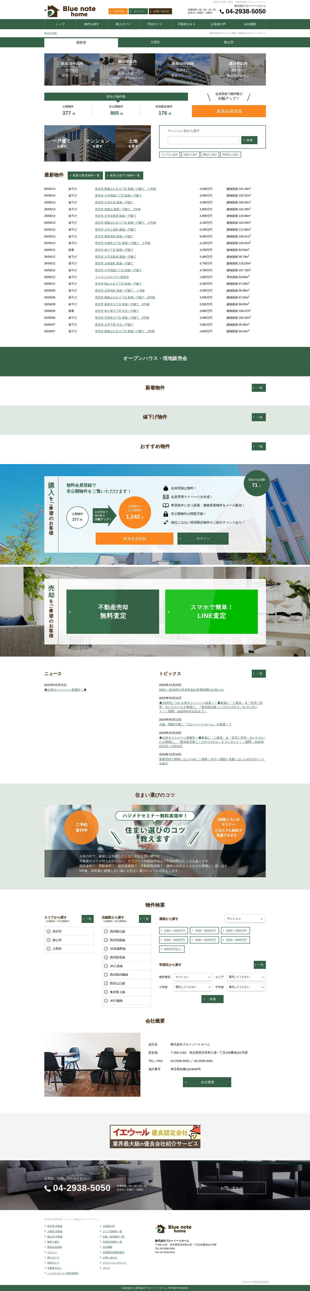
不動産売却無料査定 (113, 1252)
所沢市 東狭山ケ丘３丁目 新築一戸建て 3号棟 (125, 331)
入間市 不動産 (54, 1231)
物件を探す (53, 1241)
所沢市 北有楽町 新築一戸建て (114, 263)
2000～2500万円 (236, 930)
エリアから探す (169, 154)
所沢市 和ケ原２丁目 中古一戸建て (117, 310)
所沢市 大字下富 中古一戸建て (114, 324)
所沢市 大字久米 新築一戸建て (114, 202)
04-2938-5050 (246, 11)
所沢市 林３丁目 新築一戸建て (114, 249)
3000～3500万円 (205, 939)
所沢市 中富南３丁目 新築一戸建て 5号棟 (122, 317)
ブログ (106, 1268)
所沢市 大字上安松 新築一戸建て (115, 229)
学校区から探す (230, 154)
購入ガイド (53, 1257)
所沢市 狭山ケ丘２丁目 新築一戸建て (118, 283)
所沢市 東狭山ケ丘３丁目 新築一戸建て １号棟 (125, 188)
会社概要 (107, 1247)
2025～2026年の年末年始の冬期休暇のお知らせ (191, 689)
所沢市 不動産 (50, 33)
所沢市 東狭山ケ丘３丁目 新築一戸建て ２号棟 (125, 222)
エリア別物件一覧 (112, 1231)
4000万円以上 (173, 949)
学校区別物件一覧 (112, 1241)
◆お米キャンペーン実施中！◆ (65, 689)
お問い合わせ (110, 1257)
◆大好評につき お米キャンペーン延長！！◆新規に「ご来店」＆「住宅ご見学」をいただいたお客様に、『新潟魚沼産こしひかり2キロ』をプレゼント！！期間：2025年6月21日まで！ (211, 707)
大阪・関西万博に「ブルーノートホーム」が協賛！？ (195, 724)
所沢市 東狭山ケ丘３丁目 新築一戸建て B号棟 (125, 297)
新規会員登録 (54, 1247)
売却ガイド (53, 1262)
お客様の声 (109, 1226)
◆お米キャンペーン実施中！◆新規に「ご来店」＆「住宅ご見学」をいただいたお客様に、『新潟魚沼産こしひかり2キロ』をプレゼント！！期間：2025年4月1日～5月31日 (212, 742)
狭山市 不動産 (54, 1236)
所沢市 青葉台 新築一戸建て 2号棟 (118, 209)
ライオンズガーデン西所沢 (112, 277)
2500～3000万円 (174, 939)
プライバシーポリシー (115, 1262)
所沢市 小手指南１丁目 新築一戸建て (118, 195)
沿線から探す (190, 154)
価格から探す (210, 154)
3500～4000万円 (236, 939)
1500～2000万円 (205, 930)
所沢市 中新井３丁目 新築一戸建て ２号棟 (122, 243)
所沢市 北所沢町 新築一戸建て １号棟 (120, 290)
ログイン (52, 1252)
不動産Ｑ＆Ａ (54, 1268)
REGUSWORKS (261, 1282)
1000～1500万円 (174, 930)
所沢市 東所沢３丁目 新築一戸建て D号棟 (122, 304)
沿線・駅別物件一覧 (113, 1236)
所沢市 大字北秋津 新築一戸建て (115, 215)
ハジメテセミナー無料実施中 (63, 1273)
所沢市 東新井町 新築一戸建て (114, 236)
